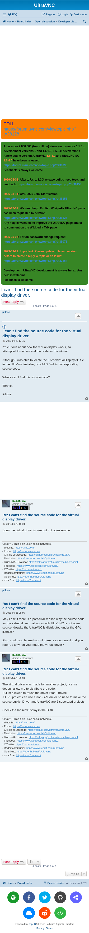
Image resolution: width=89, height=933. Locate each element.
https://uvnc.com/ (24, 547)
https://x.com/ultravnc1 (29, 569)
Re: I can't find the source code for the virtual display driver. (40, 517)
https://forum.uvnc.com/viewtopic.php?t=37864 (35, 260)
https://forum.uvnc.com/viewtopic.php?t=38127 (35, 218)
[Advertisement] (44, 72)
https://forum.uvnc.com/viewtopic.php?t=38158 (49, 184)
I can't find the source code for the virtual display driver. (44, 292)
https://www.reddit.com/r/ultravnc (45, 572)
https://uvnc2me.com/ (28, 580)
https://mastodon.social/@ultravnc (36, 558)
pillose (6, 312)
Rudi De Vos (19, 501)
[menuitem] (12, 14)
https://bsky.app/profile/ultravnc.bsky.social (53, 562)
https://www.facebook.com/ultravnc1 (37, 565)
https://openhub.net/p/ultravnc (34, 576)
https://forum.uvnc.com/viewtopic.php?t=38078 (35, 241)
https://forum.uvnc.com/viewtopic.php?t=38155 (35, 198)
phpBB (32, 924)
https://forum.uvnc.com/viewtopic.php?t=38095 (35, 165)
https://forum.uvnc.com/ (26, 551)
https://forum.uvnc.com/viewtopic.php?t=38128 (40, 131)
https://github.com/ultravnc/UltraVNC (49, 554)
